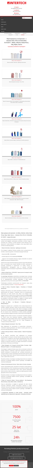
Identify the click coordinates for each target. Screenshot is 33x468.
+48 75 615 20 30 (16, 11)
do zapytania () (16, 14)
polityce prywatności (20, 463)
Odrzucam (16, 465)
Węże (2, 17)
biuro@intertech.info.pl (16, 8)
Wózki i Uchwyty (4, 24)
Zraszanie (2, 31)
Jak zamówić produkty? (8, 33)
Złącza (2, 19)
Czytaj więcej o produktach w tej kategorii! (16, 46)
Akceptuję (11, 465)
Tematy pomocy (17, 33)
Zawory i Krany (3, 29)
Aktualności (24, 33)
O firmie (17, 34)
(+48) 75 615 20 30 (16, 454)
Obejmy (2, 26)
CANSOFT (29, 466)
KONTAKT (22, 34)
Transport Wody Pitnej (18, 284)
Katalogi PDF (11, 34)
